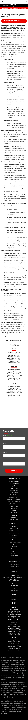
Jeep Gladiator (14, 495)
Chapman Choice (14, 564)
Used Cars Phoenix (14, 569)
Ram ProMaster (14, 519)
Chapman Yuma (14, 571)
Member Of (13, 562)
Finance (14, 537)
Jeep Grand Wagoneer (14, 501)
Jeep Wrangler (14, 506)
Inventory (13, 478)
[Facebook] (12, 603)
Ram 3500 (14, 513)
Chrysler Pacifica (14, 481)
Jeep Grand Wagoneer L (14, 504)
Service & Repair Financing (14, 542)
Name (8, 435)
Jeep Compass (14, 492)
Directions (14, 546)
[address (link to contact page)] (2, 2)
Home (14, 526)
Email (7, 444)
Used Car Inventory (14, 530)
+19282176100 (14, 591)
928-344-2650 (16, 352)
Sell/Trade (14, 535)
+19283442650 (14, 586)
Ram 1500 (14, 508)
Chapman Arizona (14, 566)
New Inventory (14, 528)
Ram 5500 (14, 517)
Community (14, 553)
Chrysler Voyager (14, 483)
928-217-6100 (16, 369)
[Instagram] (15, 603)
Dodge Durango (14, 488)
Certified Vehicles (14, 533)
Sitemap (14, 558)
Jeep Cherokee (14, 490)
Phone (4, 452)
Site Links (13, 523)
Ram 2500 (14, 510)
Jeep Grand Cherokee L (14, 499)
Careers (14, 551)
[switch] (26, 2)
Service (14, 540)
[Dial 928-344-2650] (5, 2)
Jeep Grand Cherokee (14, 497)
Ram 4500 (14, 515)
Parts (14, 544)
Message (8, 461)
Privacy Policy (14, 555)
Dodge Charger (14, 486)
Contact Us (14, 549)
